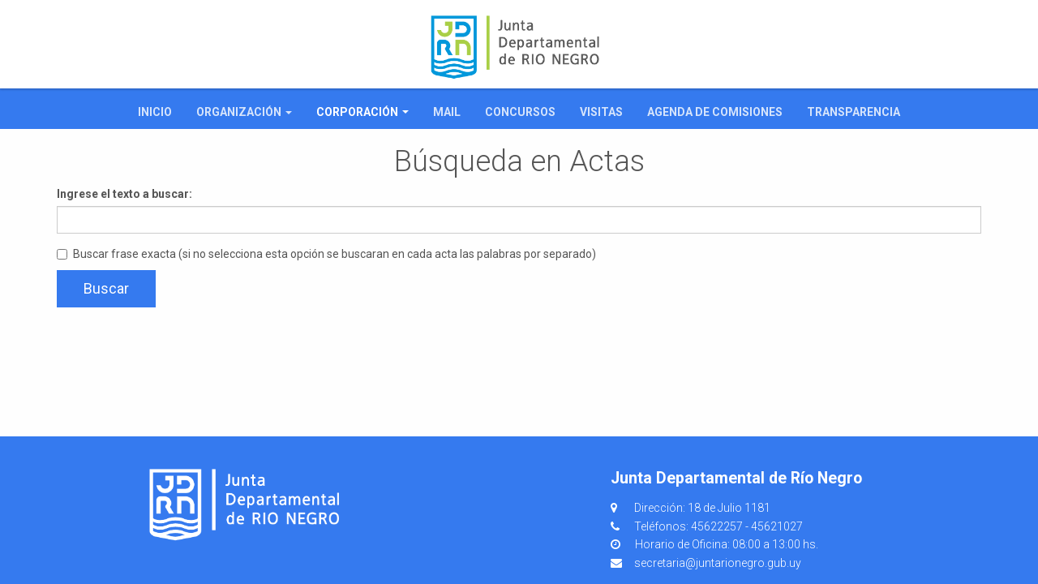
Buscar (106, 288)
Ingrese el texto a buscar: (124, 193)
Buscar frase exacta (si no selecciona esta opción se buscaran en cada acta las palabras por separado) (326, 253)
